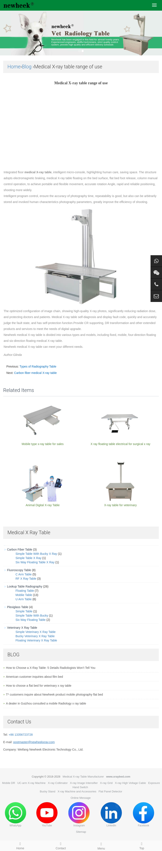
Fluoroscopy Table (19, 570)
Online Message (81, 797)
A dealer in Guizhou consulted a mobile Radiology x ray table (46, 703)
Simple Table (23, 611)
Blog (26, 67)
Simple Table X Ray (28, 558)
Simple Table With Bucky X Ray (36, 553)
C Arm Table (23, 574)
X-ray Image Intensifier (84, 783)
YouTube (47, 814)
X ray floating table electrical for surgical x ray (120, 444)
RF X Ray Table (25, 578)
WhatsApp (15, 814)
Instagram (79, 814)
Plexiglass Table (17, 607)
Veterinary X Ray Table (22, 627)
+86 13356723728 (21, 734)
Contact (61, 845)
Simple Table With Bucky (31, 615)
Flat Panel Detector (110, 791)
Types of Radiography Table (38, 366)
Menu (101, 845)
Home (13, 67)
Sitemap (81, 831)
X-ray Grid (106, 783)
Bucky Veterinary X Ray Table (35, 636)
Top (141, 845)
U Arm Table (23, 599)
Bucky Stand (47, 791)
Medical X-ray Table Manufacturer (83, 776)
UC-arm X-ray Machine (31, 783)
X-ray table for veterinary (120, 505)
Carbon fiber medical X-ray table (35, 373)
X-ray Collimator (58, 783)
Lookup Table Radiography (24, 586)
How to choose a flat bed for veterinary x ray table (38, 685)
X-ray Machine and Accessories (77, 791)
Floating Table (24, 590)
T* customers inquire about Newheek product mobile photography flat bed (54, 694)
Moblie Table (23, 595)
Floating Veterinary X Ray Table (36, 640)
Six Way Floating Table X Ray (35, 562)
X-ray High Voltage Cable (130, 783)
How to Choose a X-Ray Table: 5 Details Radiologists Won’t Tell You (50, 667)
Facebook (143, 814)
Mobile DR (8, 783)
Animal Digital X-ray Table (43, 505)
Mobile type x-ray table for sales (43, 444)
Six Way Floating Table (30, 619)
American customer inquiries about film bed (34, 676)
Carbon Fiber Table (19, 549)
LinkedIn (111, 814)
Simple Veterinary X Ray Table (35, 632)
